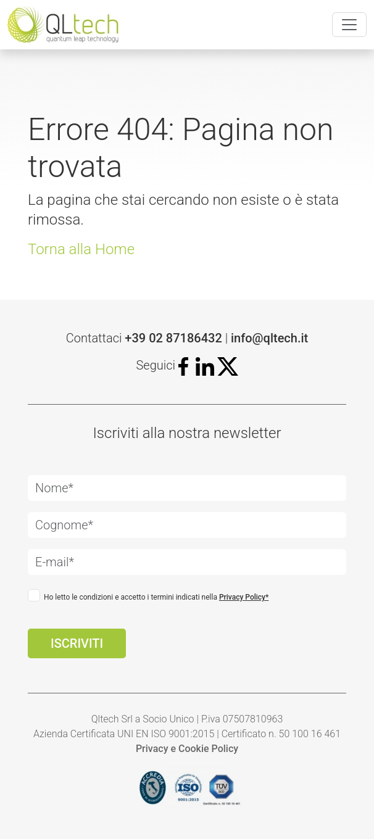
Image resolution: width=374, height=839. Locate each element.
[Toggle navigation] (349, 24)
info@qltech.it (269, 338)
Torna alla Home (81, 249)
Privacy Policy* (243, 597)
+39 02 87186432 (173, 338)
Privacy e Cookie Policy (187, 748)
